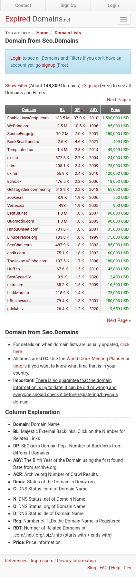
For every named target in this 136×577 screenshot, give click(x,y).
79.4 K (62, 300)
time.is (20, 366)
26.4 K (62, 308)
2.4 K (79, 165)
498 (62, 205)
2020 (93, 277)
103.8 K (62, 237)
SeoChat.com (19, 244)
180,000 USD (117, 133)
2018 (93, 189)
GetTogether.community (29, 189)
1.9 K (79, 197)
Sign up (91, 85)
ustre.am (15, 284)
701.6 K (62, 229)
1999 (93, 237)
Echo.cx (14, 181)
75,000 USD (118, 165)
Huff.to (13, 269)
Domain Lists (67, 32)
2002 (93, 252)
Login (113, 5)
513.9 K (62, 189)
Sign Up (68, 5)
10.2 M (62, 133)
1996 (93, 125)
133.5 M (62, 117)
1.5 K (79, 269)
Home (42, 32)
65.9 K (62, 173)
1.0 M (62, 213)
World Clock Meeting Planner (95, 358)
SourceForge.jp (20, 133)
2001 (93, 133)
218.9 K (62, 292)
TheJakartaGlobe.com (27, 261)
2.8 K (79, 149)
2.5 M (62, 125)
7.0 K (79, 133)
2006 (93, 181)
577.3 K (62, 157)
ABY (94, 109)
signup (48, 65)
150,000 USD (117, 300)
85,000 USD (118, 125)
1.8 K (79, 213)
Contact (23, 5)
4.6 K (79, 141)
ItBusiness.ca (19, 300)
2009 (93, 165)
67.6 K (62, 269)
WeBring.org (18, 125)
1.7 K (79, 261)
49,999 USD (118, 149)
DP (77, 109)
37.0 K (79, 117)
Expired (37, 18)
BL (62, 109)
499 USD (121, 141)
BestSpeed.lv (19, 277)
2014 (93, 149)
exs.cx (13, 157)
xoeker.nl (15, 197)
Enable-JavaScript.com (28, 117)
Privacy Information (76, 560)
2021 (93, 141)
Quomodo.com (20, 221)
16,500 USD (118, 284)
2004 (93, 157)
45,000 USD (118, 269)
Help (116, 567)
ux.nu (12, 173)
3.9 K (62, 197)
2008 (93, 261)
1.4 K (79, 292)
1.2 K (79, 308)
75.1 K (62, 252)
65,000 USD (118, 189)
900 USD (121, 205)
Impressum (42, 560)
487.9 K (62, 244)
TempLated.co (20, 149)
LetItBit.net (17, 213)
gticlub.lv (15, 308)
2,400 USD (119, 277)
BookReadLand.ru (23, 141)
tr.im (11, 165)
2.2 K (79, 181)
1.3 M (62, 221)
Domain (29, 109)
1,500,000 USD (115, 117)
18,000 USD (118, 181)
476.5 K (62, 181)
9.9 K (62, 277)
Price (115, 109)
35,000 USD (118, 229)
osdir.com (16, 252)
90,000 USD (118, 213)
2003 (93, 221)
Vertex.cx (15, 205)
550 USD (121, 197)
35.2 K (62, 284)
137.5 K (62, 261)
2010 (93, 117)
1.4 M (62, 149)
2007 (93, 213)
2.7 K (79, 157)
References (16, 560)
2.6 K (62, 141)
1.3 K (79, 300)
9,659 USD (119, 308)
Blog (91, 567)
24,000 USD (118, 157)
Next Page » (119, 99)
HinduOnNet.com (23, 229)
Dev (127, 567)
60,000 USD (118, 252)
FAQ (104, 567)
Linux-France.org (22, 237)
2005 (93, 205)
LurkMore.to (18, 292)
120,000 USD (117, 173)
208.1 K (62, 165)
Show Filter (16, 85)
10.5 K (79, 125)
